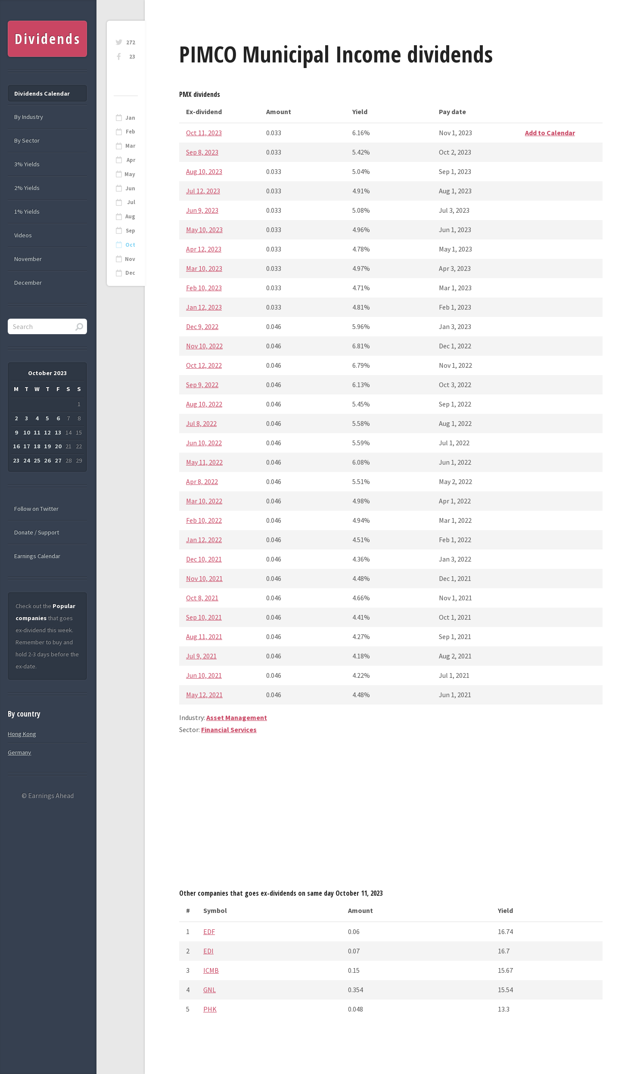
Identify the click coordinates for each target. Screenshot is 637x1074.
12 (47, 432)
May (129, 174)
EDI (208, 951)
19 (47, 446)
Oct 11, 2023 (204, 132)
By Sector (27, 140)
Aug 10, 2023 (204, 171)
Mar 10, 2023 (204, 268)
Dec (130, 273)
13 (58, 432)
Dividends (48, 38)
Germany (19, 752)
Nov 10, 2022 (204, 345)
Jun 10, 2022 (204, 442)
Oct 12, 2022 (204, 365)
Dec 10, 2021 (204, 559)
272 (130, 42)
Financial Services (229, 729)
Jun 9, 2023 (202, 210)
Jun (130, 188)
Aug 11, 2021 (204, 636)
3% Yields (27, 164)
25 (37, 460)
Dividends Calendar (42, 93)
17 (26, 446)
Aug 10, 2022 (204, 404)
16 (16, 446)
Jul (131, 202)
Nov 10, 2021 (204, 578)
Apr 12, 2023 (203, 249)
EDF (209, 931)
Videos (23, 235)
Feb (130, 131)
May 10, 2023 (204, 229)
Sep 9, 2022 (202, 384)
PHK (210, 1009)
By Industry (28, 117)
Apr (131, 160)
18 (37, 446)
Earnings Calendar (37, 556)
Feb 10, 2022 (204, 520)
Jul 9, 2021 (201, 656)
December (28, 282)
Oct (130, 245)
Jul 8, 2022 (201, 423)
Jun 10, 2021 (204, 675)
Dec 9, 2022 (202, 326)
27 (58, 460)
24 (26, 460)
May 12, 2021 (204, 694)
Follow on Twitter (36, 508)
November (28, 259)
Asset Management (236, 717)
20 (58, 446)
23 (132, 56)
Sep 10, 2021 (204, 617)
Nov (130, 259)
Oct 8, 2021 (202, 597)
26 (47, 460)
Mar (130, 146)
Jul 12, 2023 (203, 190)
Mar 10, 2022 (204, 501)
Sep (130, 230)
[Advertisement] (391, 814)
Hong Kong (22, 734)
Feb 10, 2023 (204, 287)
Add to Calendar (550, 132)
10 (26, 432)
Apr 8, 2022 (202, 481)
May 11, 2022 (204, 462)
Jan (130, 118)
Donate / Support (36, 532)
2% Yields (27, 188)
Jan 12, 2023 (204, 307)
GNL (209, 989)
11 (37, 432)
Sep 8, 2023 (202, 152)
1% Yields (27, 211)
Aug (130, 216)
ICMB (211, 970)
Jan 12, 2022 (204, 539)
